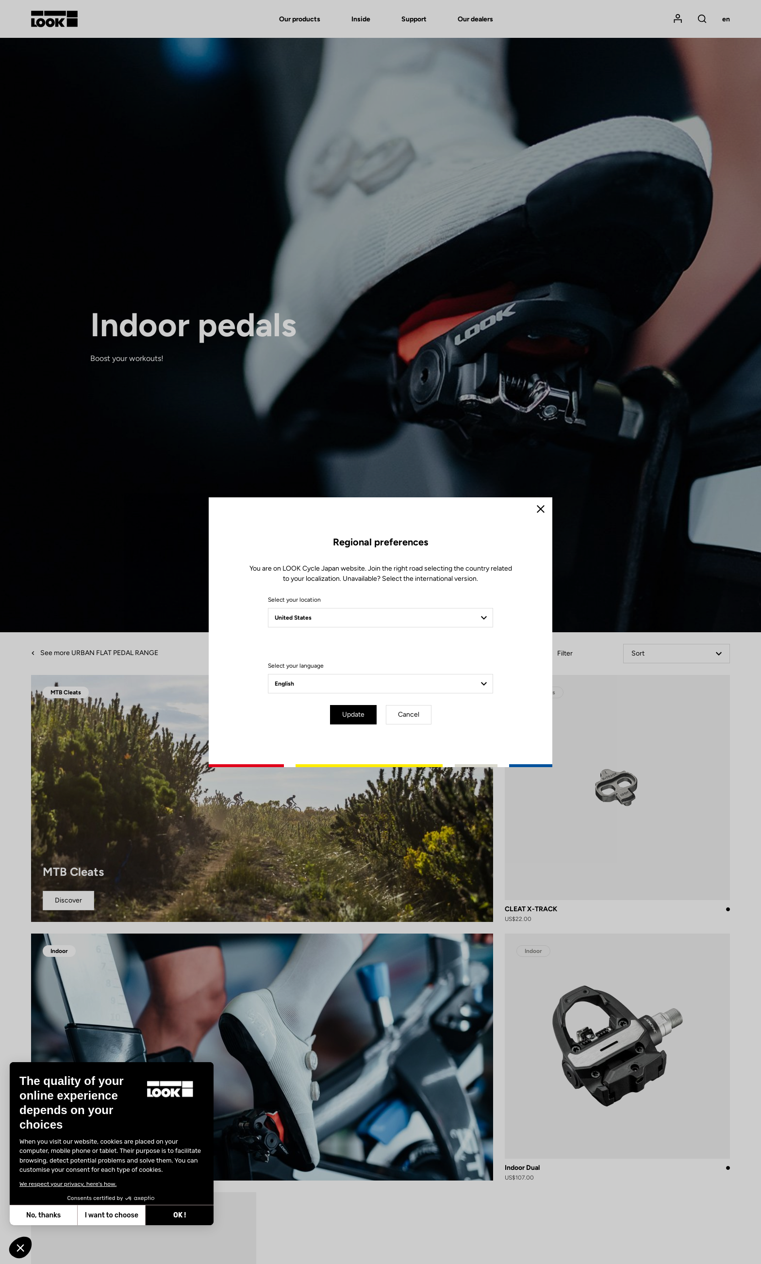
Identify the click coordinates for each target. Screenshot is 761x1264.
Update (353, 714)
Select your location (294, 599)
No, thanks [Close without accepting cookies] (43, 1215)
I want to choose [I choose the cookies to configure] (111, 1215)
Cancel (408, 714)
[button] (20, 1247)
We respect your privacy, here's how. (67, 1184)
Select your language (296, 665)
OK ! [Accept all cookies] (179, 1215)
